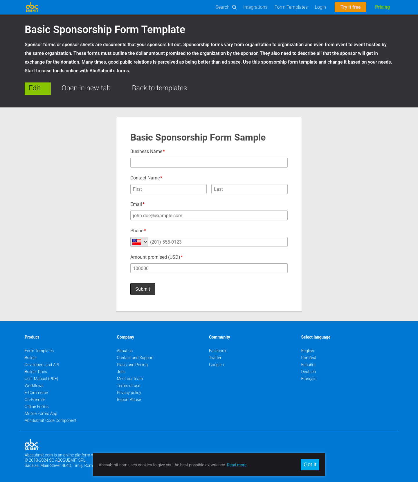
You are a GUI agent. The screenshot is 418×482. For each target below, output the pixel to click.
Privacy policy (129, 392)
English (307, 350)
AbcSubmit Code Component (50, 420)
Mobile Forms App (41, 413)
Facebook (217, 350)
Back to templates (159, 88)
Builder (31, 357)
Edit (34, 88)
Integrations (255, 7)
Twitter (215, 357)
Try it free (350, 7)
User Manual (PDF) (41, 378)
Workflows (34, 385)
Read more (236, 465)
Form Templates (291, 7)
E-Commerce (36, 392)
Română (308, 357)
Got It (310, 464)
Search (223, 7)
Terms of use (128, 385)
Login (320, 7)
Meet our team (130, 378)
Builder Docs (36, 371)
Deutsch (308, 371)
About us (125, 350)
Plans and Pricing (132, 364)
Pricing (382, 7)
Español (308, 364)
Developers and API (42, 364)
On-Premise (35, 399)
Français (308, 378)
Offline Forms (36, 406)
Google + (217, 364)
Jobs (121, 371)
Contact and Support (135, 357)
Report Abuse (129, 399)
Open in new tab (86, 88)
